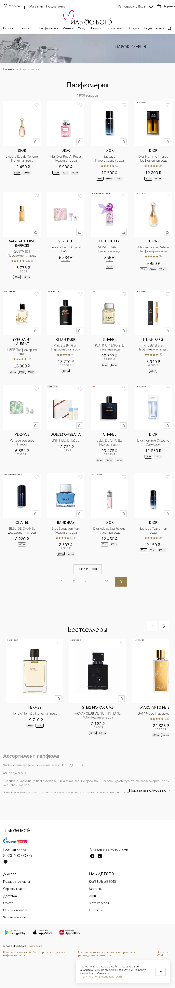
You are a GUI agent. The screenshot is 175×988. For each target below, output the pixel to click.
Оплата (8, 903)
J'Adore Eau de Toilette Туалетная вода (22, 158)
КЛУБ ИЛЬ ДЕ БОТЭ (102, 881)
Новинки (95, 28)
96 (106, 582)
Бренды (24, 28)
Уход (81, 28)
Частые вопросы (14, 917)
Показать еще (88, 569)
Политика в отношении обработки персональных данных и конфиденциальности (34, 954)
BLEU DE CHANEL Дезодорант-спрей (22, 530)
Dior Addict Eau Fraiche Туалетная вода (109, 530)
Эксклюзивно (115, 28)
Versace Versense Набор (22, 442)
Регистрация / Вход (131, 6)
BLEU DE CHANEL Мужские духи (110, 442)
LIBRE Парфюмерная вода (22, 352)
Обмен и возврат (15, 910)
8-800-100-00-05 (17, 856)
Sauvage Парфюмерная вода (109, 158)
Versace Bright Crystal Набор (66, 249)
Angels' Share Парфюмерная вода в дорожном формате (153, 347)
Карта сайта (35, 946)
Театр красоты (99, 903)
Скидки (134, 28)
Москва (11, 6)
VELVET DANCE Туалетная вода (109, 249)
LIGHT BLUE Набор (65, 440)
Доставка (10, 896)
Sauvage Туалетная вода (154, 530)
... (97, 582)
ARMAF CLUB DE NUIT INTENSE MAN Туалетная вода (98, 715)
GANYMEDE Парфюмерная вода (21, 253)
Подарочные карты (157, 28)
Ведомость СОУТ (162, 954)
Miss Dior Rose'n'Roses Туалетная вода (66, 158)
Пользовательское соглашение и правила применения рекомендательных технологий (106, 954)
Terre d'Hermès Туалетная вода (34, 713)
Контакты (95, 910)
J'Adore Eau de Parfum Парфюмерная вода (153, 249)
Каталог (8, 28)
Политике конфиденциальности (101, 976)
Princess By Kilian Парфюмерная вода (65, 347)
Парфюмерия (48, 28)
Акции (93, 896)
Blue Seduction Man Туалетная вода (66, 530)
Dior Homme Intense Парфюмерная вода (153, 158)
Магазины (36, 6)
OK (160, 972)
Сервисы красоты (15, 889)
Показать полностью (150, 790)
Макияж (67, 28)
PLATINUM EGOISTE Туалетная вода (110, 347)
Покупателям (55, 6)
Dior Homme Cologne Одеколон (153, 442)
